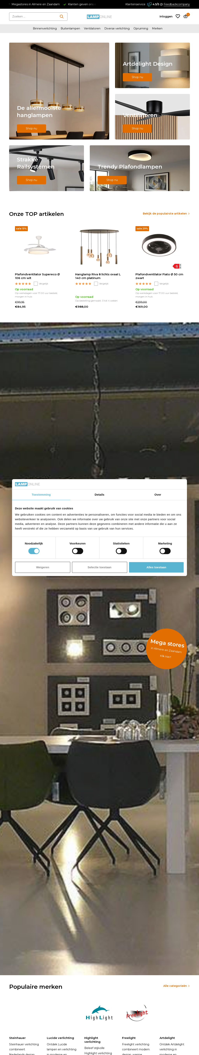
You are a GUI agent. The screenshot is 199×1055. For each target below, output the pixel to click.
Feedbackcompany (177, 4)
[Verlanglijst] (178, 16)
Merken (157, 28)
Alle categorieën (175, 986)
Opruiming (141, 28)
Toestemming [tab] (41, 494)
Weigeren (42, 567)
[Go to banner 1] (59, 91)
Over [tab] (157, 494)
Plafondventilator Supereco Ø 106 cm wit (37, 276)
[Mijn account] (166, 16)
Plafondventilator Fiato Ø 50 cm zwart (159, 276)
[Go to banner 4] (46, 168)
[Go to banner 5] (140, 168)
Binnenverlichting (45, 28)
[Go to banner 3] (152, 117)
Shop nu (31, 128)
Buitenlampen (70, 28)
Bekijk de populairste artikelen (165, 213)
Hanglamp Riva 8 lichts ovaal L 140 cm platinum (98, 276)
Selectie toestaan (100, 567)
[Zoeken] (38, 16)
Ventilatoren (92, 28)
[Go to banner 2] (152, 65)
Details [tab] (99, 494)
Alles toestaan (156, 567)
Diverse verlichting (117, 28)
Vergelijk (41, 283)
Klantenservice (135, 4)
